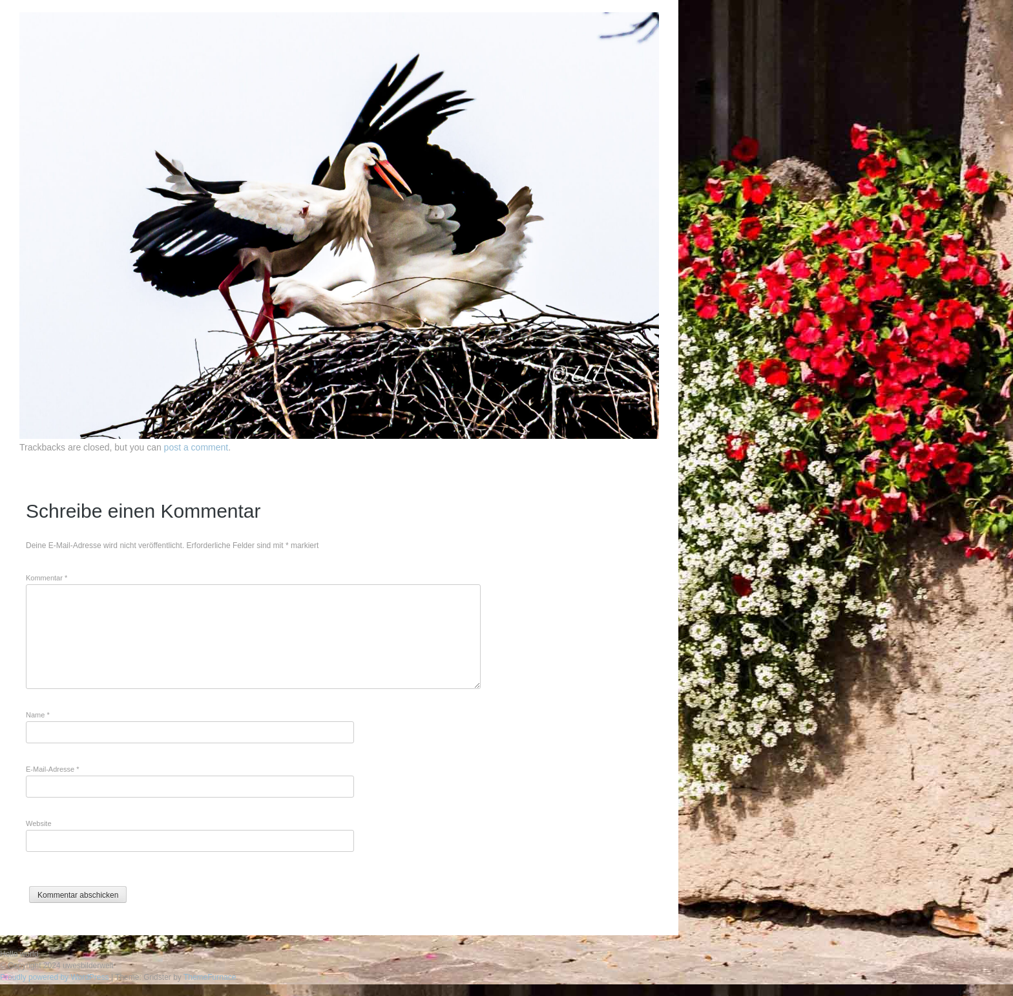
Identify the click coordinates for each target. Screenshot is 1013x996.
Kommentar (46, 578)
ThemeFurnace (209, 977)
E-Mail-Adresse (52, 769)
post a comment (196, 447)
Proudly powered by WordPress (54, 977)
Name (38, 715)
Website (39, 823)
